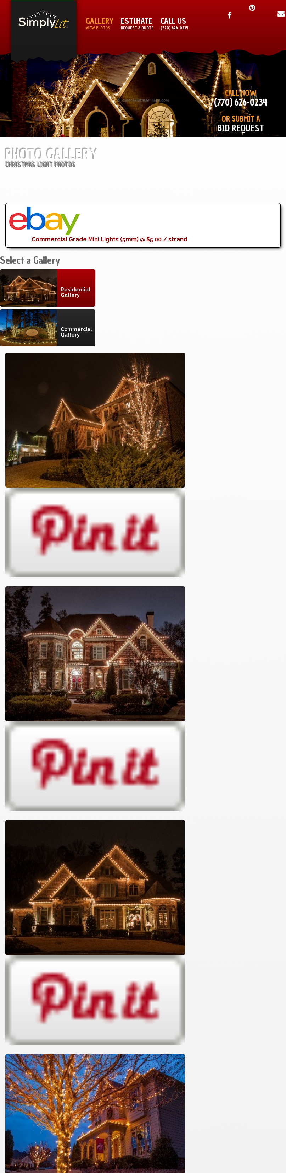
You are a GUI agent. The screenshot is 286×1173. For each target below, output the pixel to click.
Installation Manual (179, 911)
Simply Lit (45, 987)
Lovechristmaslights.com (110, 987)
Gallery (100, 24)
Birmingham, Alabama (99, 950)
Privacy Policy (259, 931)
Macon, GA (114, 921)
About (201, 940)
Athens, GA (113, 931)
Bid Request (240, 128)
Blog (203, 950)
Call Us (174, 24)
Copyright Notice (253, 921)
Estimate (137, 24)
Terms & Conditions (251, 911)
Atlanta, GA (112, 911)
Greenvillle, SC (107, 940)
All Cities (116, 960)
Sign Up (200, 931)
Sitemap (199, 921)
